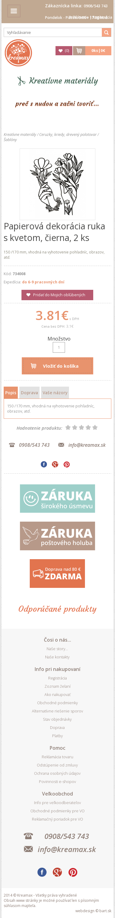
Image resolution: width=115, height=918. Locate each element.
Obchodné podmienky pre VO (57, 811)
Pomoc (57, 748)
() (67, 50)
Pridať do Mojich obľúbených (59, 294)
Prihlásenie (79, 17)
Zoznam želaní (57, 686)
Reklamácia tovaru (57, 757)
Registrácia (102, 17)
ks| (98, 50)
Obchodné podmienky (57, 702)
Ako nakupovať (57, 694)
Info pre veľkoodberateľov (57, 802)
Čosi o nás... (57, 639)
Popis (10, 392)
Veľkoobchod (57, 793)
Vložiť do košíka (61, 366)
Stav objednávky (57, 719)
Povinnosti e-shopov (57, 781)
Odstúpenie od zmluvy (57, 765)
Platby (57, 735)
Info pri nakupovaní (57, 669)
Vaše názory (55, 392)
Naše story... (57, 648)
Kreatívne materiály (63, 81)
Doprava (29, 392)
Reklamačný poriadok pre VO (57, 819)
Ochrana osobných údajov (57, 773)
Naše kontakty (57, 657)
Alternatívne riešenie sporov (57, 711)
